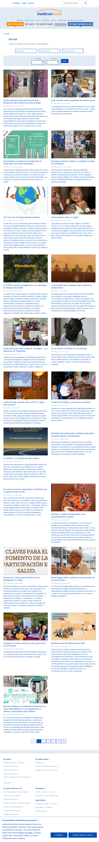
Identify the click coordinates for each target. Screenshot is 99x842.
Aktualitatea (60, 24)
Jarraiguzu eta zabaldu (75, 20)
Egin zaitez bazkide (9, 792)
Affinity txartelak (24, 803)
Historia (20, 762)
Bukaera (53, 58)
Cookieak (48, 807)
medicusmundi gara (9, 762)
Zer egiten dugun (44, 24)
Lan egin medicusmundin (11, 810)
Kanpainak (45, 20)
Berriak (38, 20)
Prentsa (51, 792)
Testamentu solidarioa (10, 799)
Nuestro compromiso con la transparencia (17, 777)
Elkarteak (20, 20)
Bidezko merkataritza (10, 803)
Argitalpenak (61, 20)
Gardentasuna (29, 20)
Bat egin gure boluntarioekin (12, 807)
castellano (16, 3)
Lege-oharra (39, 807)
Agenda (53, 20)
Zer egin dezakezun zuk (12, 788)
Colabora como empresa (11, 795)
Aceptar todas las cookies (83, 835)
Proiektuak (38, 762)
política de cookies (26, 833)
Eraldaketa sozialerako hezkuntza (46, 770)
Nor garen (30, 24)
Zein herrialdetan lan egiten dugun (46, 766)
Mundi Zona (7, 783)
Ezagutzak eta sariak (10, 774)
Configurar (59, 835)
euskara (31, 3)
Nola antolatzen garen (10, 766)
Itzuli (7, 34)
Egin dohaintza (23, 792)
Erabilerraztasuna (41, 811)
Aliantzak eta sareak (10, 770)
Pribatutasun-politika (42, 803)
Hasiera (38, 58)
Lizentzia (54, 803)
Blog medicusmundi (52, 795)
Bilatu (65, 61)
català (24, 3)
